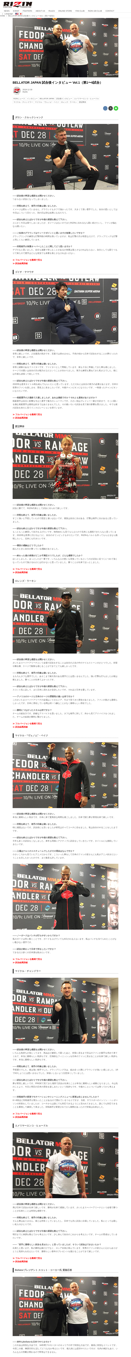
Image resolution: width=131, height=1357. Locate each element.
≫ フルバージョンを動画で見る (27, 260)
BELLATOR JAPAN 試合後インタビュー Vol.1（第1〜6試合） (58, 82)
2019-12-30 (27, 89)
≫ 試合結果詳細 (20, 263)
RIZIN (24, 92)
